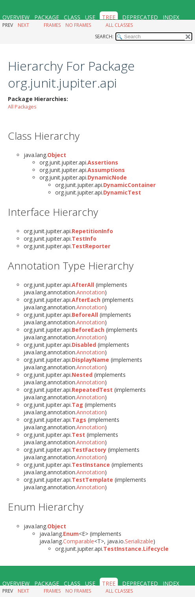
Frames (52, 25)
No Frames (78, 25)
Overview (16, 17)
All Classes (119, 25)
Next (23, 25)
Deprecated (140, 17)
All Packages (22, 106)
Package (46, 17)
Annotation (90, 292)
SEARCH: (104, 36)
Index (171, 17)
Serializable (139, 541)
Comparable (78, 541)
